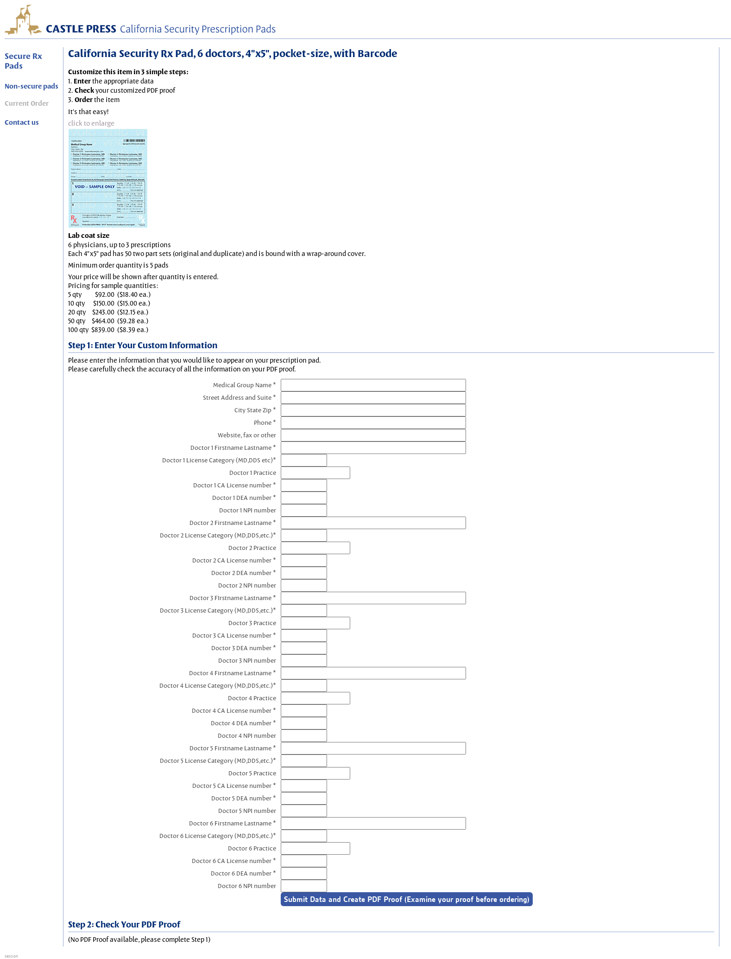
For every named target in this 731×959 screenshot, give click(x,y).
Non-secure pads (31, 86)
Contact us (22, 122)
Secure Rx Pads (23, 61)
